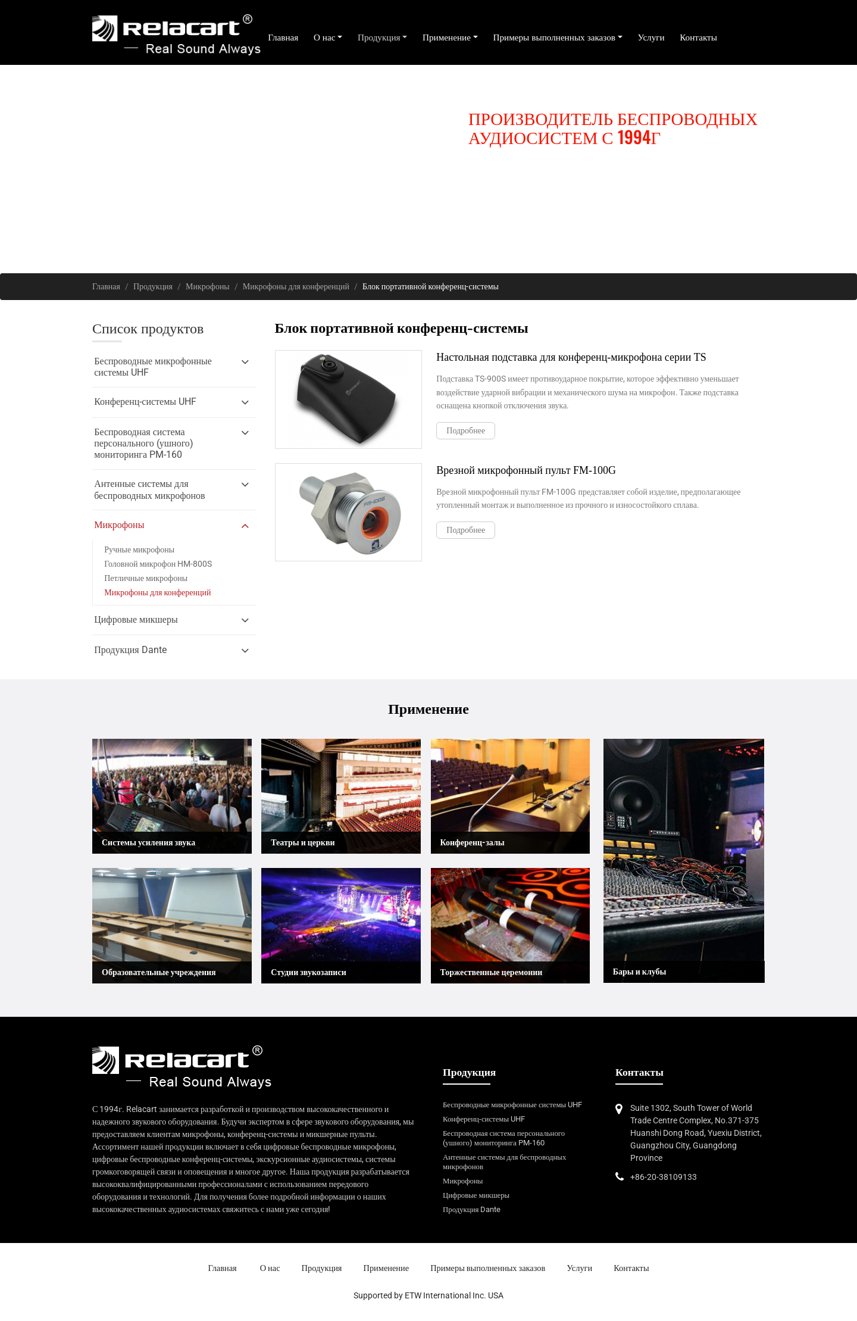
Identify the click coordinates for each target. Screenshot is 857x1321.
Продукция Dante (472, 1209)
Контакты (698, 37)
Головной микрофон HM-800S (158, 564)
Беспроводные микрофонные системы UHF (512, 1104)
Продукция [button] (379, 37)
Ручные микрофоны (139, 549)
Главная (283, 37)
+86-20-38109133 (663, 1177)
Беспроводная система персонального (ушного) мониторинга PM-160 (504, 1138)
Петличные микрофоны (145, 578)
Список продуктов (148, 328)
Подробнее (465, 430)
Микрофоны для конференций (296, 286)
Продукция (153, 286)
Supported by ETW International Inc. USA (428, 1295)
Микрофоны (208, 286)
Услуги (650, 37)
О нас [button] (325, 37)
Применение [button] (447, 37)
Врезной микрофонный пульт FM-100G (526, 470)
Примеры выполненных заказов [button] (554, 37)
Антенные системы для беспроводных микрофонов (504, 1162)
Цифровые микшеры (476, 1195)
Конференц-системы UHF (484, 1118)
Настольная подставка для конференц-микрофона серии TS (571, 357)
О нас (270, 1268)
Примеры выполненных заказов (487, 1268)
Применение (386, 1268)
